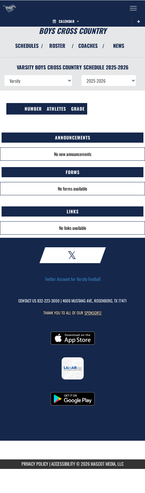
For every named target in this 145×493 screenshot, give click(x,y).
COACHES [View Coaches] (88, 45)
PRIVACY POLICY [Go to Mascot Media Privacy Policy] (34, 463)
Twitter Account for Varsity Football (72, 279)
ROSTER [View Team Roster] (57, 45)
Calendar (66, 21)
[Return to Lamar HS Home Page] (9, 8)
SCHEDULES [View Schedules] (27, 45)
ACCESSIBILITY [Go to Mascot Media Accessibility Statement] (63, 463)
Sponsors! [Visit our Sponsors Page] (93, 313)
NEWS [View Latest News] (118, 45)
